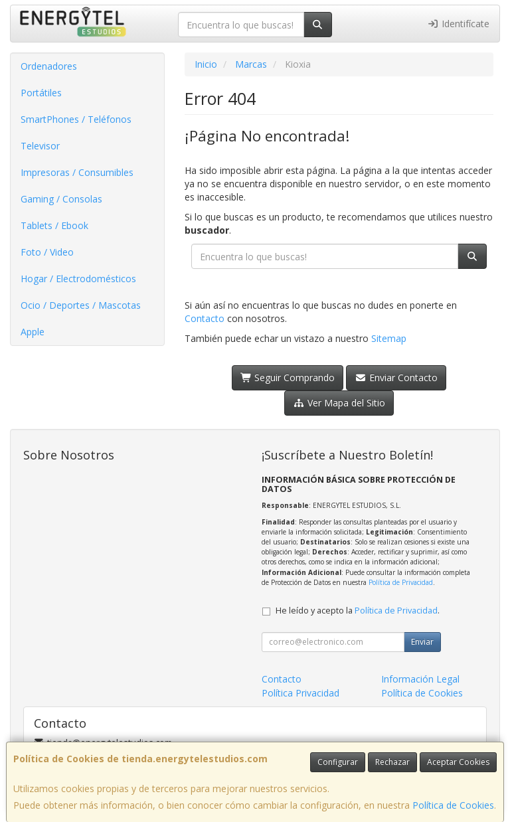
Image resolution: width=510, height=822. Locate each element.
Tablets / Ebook (54, 225)
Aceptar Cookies (458, 762)
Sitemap (388, 338)
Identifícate (459, 23)
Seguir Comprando (287, 377)
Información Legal (420, 679)
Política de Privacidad (401, 582)
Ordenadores (49, 66)
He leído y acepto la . (358, 610)
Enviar (422, 641)
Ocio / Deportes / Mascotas (81, 305)
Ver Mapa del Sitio (339, 402)
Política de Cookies (453, 805)
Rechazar (392, 762)
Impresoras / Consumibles (77, 172)
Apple (32, 331)
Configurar (337, 762)
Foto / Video (47, 252)
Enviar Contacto (396, 377)
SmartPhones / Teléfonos (76, 119)
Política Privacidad (300, 693)
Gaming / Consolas (61, 199)
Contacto (204, 318)
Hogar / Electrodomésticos (78, 278)
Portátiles (41, 92)
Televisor (40, 145)
